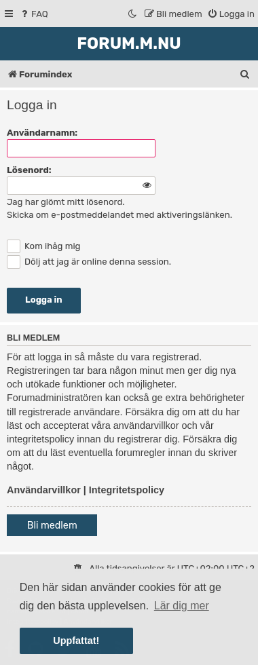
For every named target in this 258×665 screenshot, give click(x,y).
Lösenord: (29, 170)
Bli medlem (52, 525)
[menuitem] (33, 14)
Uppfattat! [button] (76, 640)
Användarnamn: (42, 133)
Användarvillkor (44, 489)
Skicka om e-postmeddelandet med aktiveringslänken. (119, 215)
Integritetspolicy (126, 489)
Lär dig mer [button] (181, 605)
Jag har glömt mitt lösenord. (66, 202)
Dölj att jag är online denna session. (89, 261)
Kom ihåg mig (43, 246)
